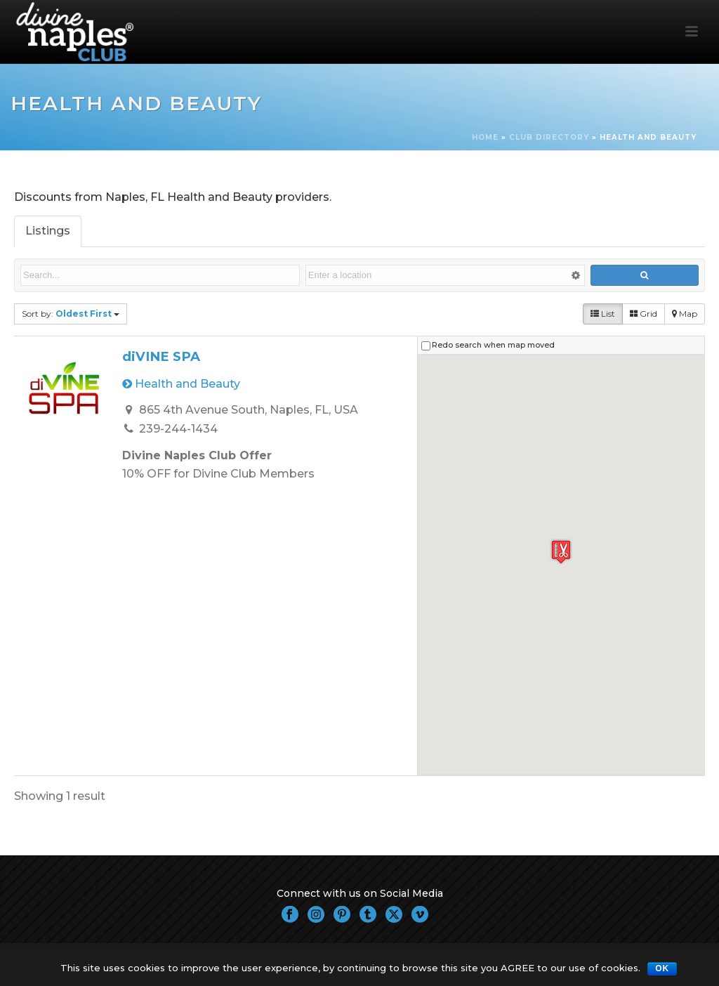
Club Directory (549, 137)
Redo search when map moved (493, 345)
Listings (47, 230)
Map (684, 313)
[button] (561, 552)
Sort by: (70, 313)
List (603, 313)
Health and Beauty (181, 383)
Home (485, 137)
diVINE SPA (161, 356)
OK (662, 968)
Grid (643, 313)
